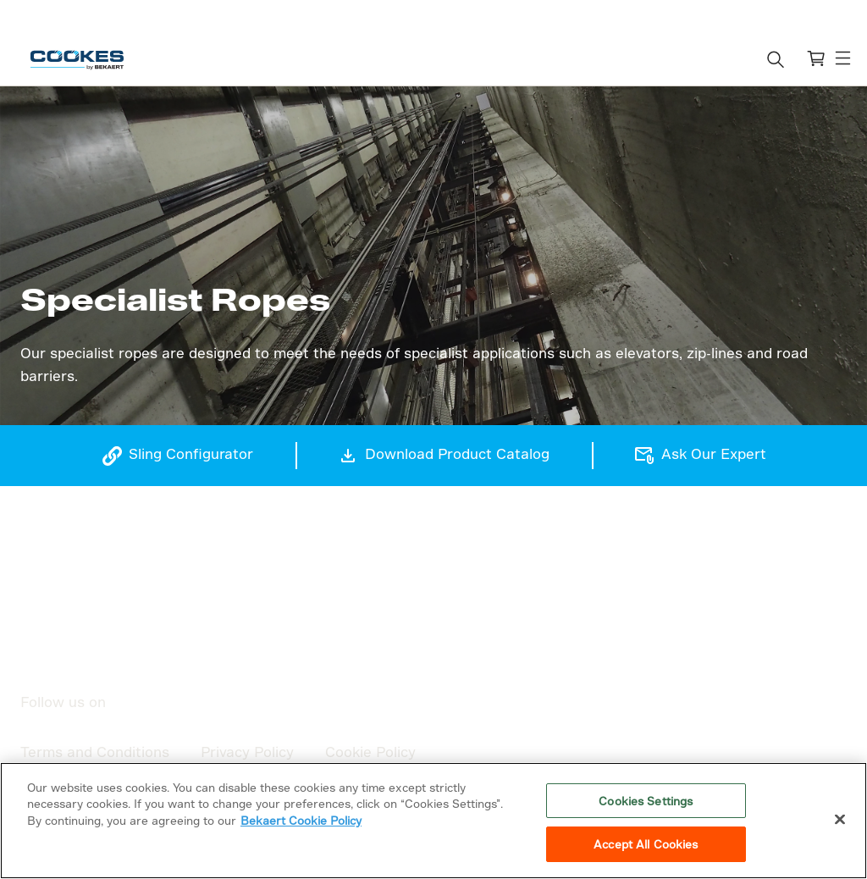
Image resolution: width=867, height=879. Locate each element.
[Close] (840, 819)
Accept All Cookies (646, 844)
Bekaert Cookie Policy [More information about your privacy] (301, 820)
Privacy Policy (247, 752)
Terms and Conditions (94, 752)
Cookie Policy (370, 752)
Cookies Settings (646, 800)
